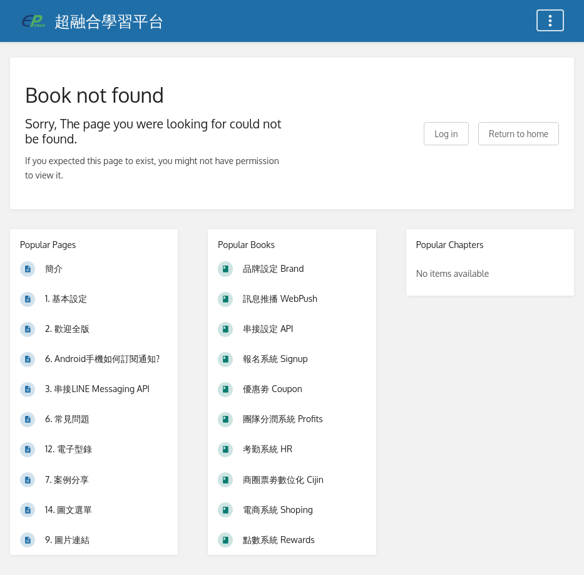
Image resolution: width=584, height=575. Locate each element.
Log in (446, 133)
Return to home (518, 133)
